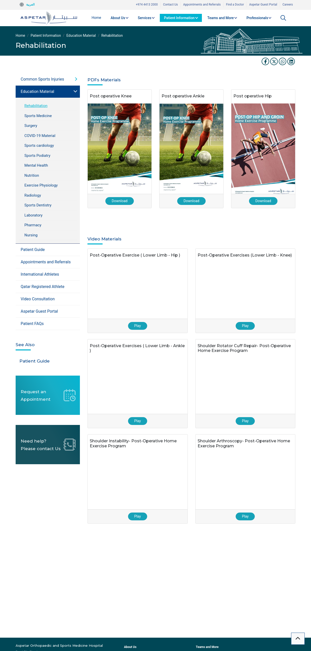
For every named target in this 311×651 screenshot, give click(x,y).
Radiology (32, 195)
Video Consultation (38, 299)
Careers (288, 4)
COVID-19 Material (39, 135)
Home (96, 18)
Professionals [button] (257, 18)
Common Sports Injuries (42, 79)
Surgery (30, 125)
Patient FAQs (32, 323)
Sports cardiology (39, 145)
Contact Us (170, 4)
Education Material (81, 35)
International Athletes (40, 274)
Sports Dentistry (37, 205)
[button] (283, 18)
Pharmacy (32, 225)
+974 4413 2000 (147, 4)
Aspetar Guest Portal (263, 4)
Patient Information (45, 35)
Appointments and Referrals (202, 4)
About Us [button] (118, 18)
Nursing (31, 235)
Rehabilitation (35, 105)
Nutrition (31, 175)
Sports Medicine (38, 116)
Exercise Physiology (41, 185)
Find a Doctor (235, 4)
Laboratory (33, 215)
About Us (130, 647)
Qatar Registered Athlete (42, 286)
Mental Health (36, 165)
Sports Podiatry (37, 155)
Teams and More (207, 647)
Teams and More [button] (220, 18)
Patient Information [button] (179, 18)
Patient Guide (33, 249)
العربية (30, 4)
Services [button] (144, 18)
